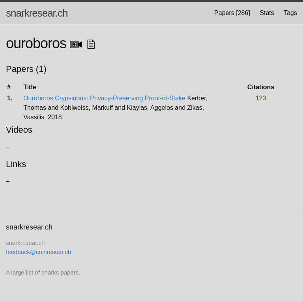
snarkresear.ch (37, 13)
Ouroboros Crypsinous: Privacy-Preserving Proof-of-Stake (104, 98)
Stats (267, 12)
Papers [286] (232, 12)
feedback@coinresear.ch (38, 251)
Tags (290, 12)
